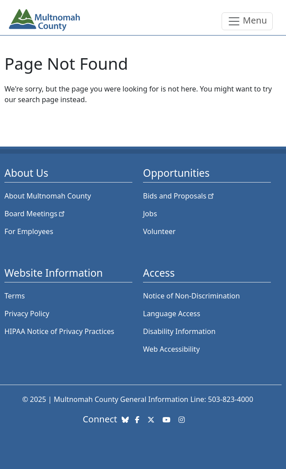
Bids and (179, 196)
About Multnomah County (47, 196)
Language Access (171, 313)
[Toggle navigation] (247, 21)
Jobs (150, 214)
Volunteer (159, 231)
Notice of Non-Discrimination (191, 296)
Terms (14, 296)
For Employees (28, 231)
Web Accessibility (171, 349)
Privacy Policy (26, 313)
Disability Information (179, 331)
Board (35, 214)
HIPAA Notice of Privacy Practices (59, 331)
